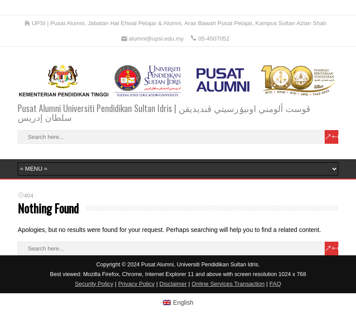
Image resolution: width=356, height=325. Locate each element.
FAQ (275, 283)
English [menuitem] (183, 302)
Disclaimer (173, 283)
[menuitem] (178, 302)
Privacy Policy (136, 283)
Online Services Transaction (228, 283)
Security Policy (94, 283)
